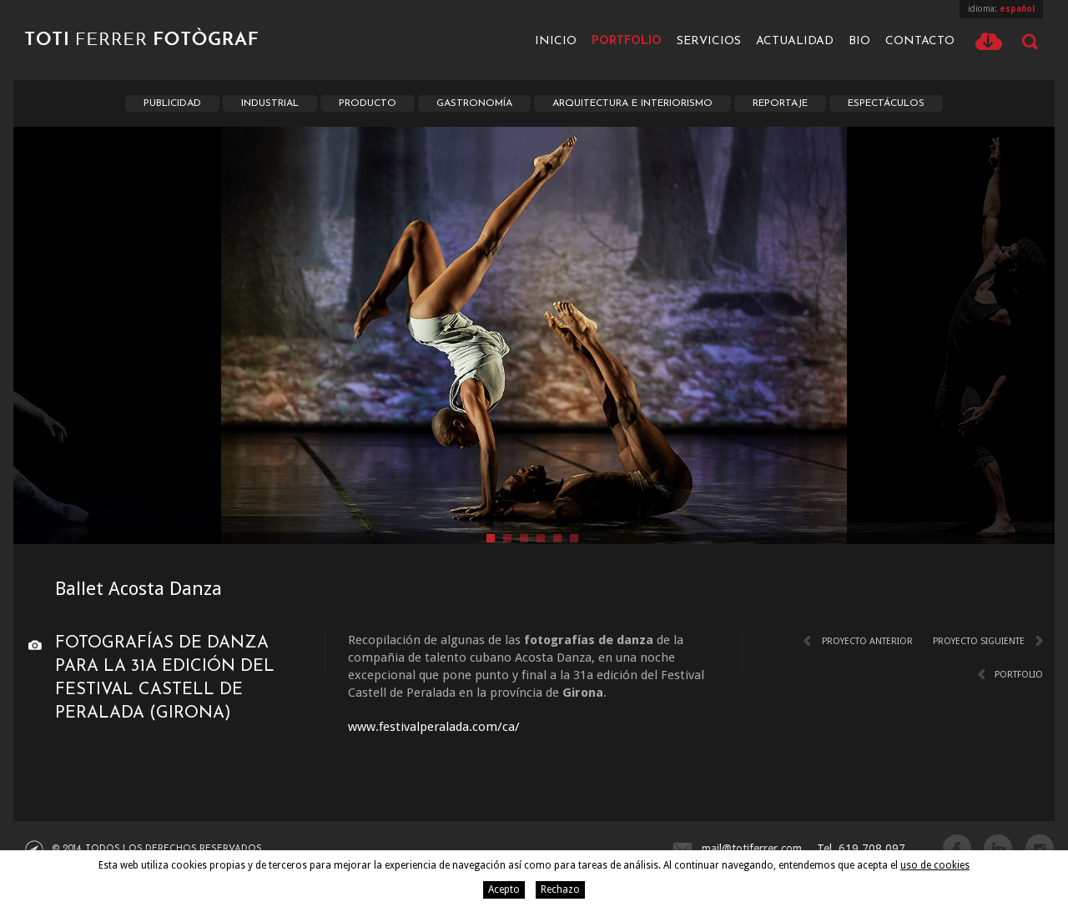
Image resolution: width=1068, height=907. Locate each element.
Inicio (556, 41)
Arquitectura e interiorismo (632, 103)
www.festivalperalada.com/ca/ (434, 726)
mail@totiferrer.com (752, 848)
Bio (859, 41)
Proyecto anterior (867, 641)
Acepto (504, 889)
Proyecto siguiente (979, 641)
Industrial (270, 103)
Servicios (709, 41)
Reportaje (780, 103)
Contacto (920, 41)
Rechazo (560, 889)
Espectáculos (886, 103)
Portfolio (627, 41)
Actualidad (795, 41)
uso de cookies (935, 865)
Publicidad (172, 103)
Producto (367, 103)
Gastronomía (474, 103)
